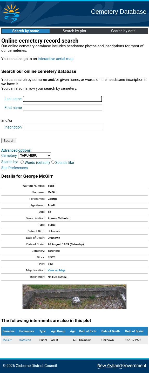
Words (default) (35, 162)
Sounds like (62, 162)
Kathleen (25, 340)
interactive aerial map (55, 59)
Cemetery (9, 155)
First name (13, 108)
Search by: (9, 162)
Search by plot (74, 31)
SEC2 (51, 257)
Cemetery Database (118, 11)
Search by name (25, 31)
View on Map (56, 270)
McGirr (7, 340)
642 (50, 264)
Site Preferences (14, 168)
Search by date (123, 31)
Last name (13, 99)
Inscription (13, 127)
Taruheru (54, 251)
